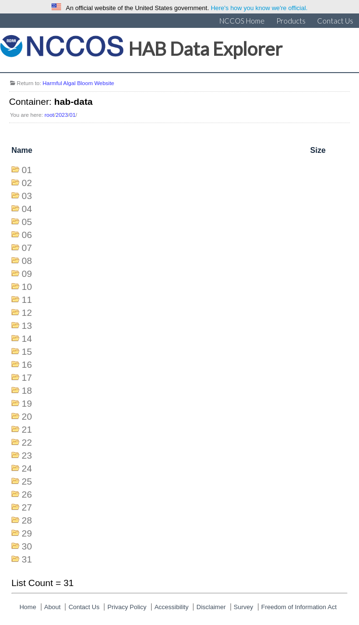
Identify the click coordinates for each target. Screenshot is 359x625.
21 (27, 430)
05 (27, 222)
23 (27, 455)
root (49, 115)
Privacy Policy (126, 607)
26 (27, 494)
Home (27, 607)
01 (72, 115)
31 (27, 559)
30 (27, 546)
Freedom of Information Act (299, 607)
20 (27, 417)
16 (27, 365)
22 (27, 443)
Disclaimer (211, 607)
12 (27, 313)
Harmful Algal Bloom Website (79, 83)
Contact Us (335, 20)
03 (27, 196)
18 (27, 391)
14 (27, 339)
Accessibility (171, 607)
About (52, 607)
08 (27, 261)
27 (27, 507)
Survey (243, 607)
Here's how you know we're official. (259, 8)
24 (27, 468)
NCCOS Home (242, 20)
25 (27, 481)
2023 (62, 115)
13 (27, 326)
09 (27, 274)
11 (27, 300)
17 (27, 378)
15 (27, 352)
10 (27, 287)
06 (27, 235)
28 (27, 520)
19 (27, 404)
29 (27, 533)
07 (27, 248)
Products (291, 20)
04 (27, 209)
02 (27, 183)
